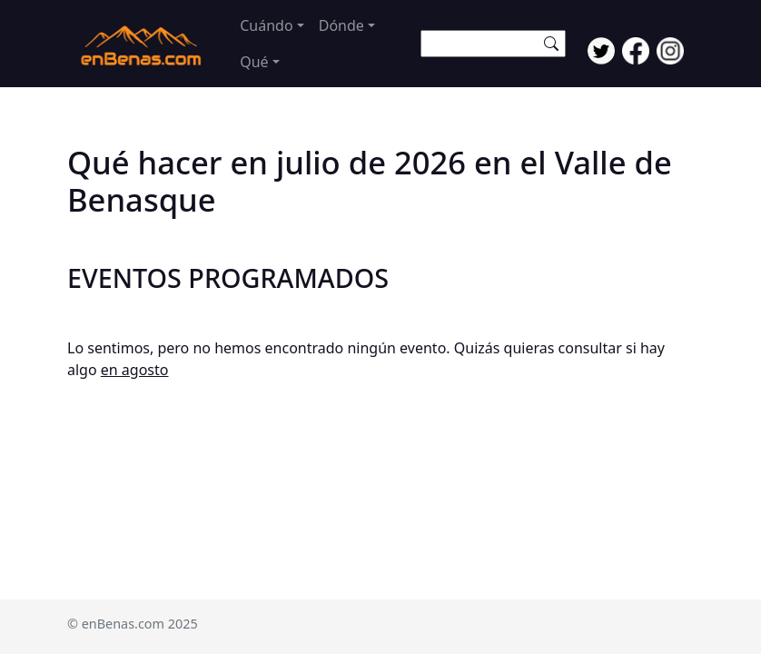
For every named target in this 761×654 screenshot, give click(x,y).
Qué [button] (254, 62)
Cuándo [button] (266, 25)
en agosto (135, 370)
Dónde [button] (341, 25)
